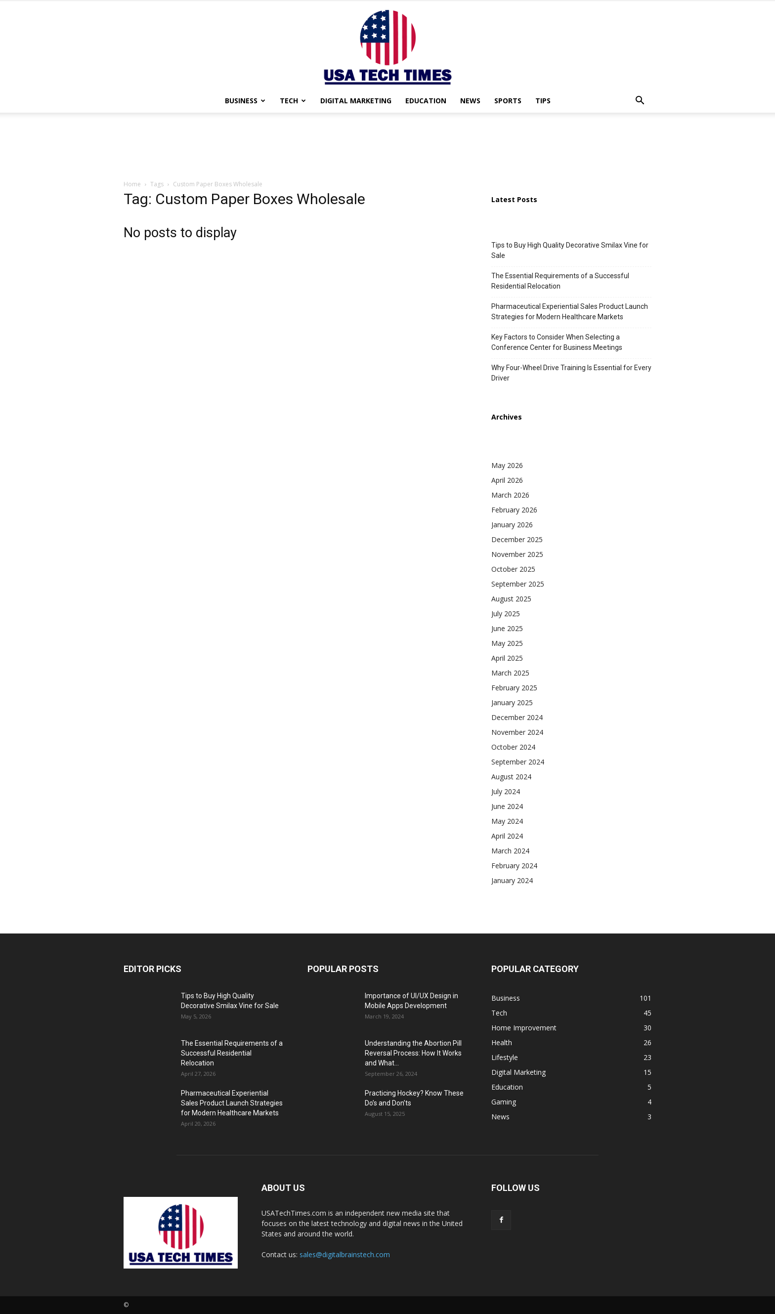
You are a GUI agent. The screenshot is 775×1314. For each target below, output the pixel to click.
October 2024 (513, 747)
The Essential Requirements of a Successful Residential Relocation (560, 281)
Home (132, 184)
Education (425, 100)
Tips (543, 100)
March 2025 (510, 673)
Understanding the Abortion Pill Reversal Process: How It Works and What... (413, 1053)
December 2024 (517, 717)
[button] (639, 101)
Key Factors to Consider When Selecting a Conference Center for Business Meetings (556, 342)
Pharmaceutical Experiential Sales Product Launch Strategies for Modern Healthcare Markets (569, 311)
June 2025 (507, 628)
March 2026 (510, 495)
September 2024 (517, 761)
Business (245, 100)
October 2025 (513, 569)
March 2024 (510, 850)
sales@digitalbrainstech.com (345, 1254)
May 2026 (507, 465)
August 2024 (511, 776)
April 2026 (507, 480)
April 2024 (507, 836)
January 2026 (512, 524)
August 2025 (511, 598)
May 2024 (507, 821)
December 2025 (517, 539)
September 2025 (517, 584)
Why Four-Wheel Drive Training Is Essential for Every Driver (571, 373)
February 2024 (514, 865)
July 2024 (505, 791)
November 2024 (517, 732)
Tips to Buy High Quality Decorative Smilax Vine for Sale (569, 250)
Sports (507, 100)
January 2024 (512, 880)
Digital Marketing (355, 100)
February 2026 (514, 509)
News (470, 100)
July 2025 (505, 613)
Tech (293, 100)
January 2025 (512, 702)
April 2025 (507, 658)
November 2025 (517, 554)
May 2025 (507, 643)
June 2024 (507, 806)
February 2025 (514, 687)
